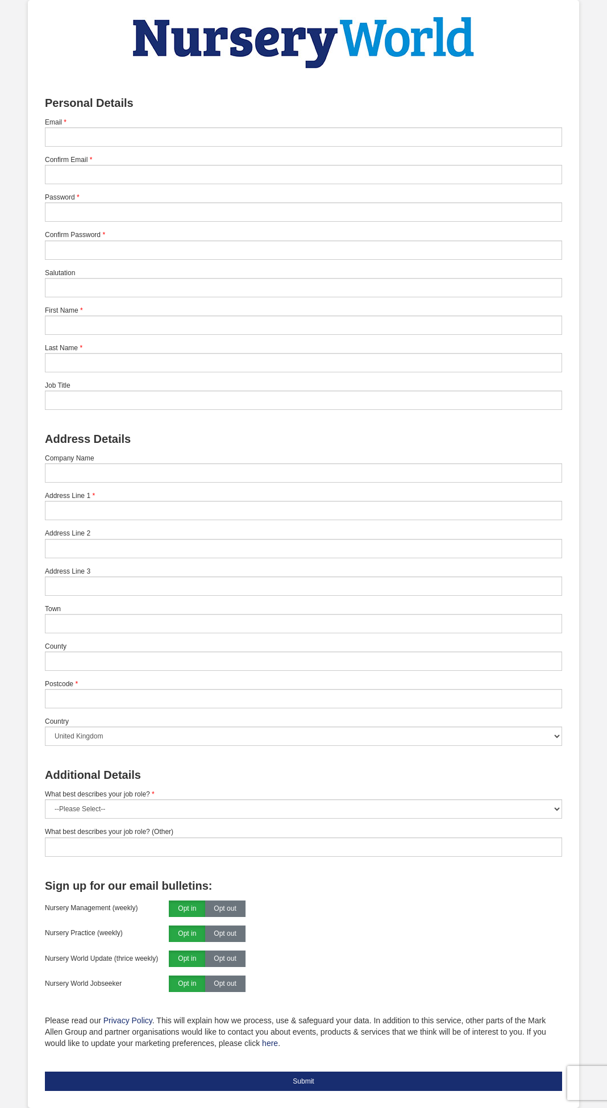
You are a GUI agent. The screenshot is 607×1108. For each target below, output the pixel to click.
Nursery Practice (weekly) (84, 933)
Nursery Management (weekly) (91, 908)
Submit (303, 1081)
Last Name (61, 348)
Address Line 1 (67, 496)
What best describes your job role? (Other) (109, 832)
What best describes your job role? (100, 794)
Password (60, 197)
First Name (61, 310)
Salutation (60, 273)
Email (53, 122)
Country (57, 721)
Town (53, 609)
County (55, 646)
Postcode (59, 684)
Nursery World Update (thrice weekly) (101, 958)
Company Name (69, 458)
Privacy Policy (127, 1020)
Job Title (57, 385)
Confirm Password (73, 235)
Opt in (187, 909)
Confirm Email (66, 160)
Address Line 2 (67, 533)
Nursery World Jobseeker (83, 983)
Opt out (225, 909)
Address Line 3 (67, 571)
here (270, 1043)
